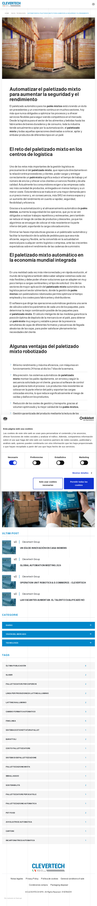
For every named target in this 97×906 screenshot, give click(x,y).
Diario (48, 625)
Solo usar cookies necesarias (48, 483)
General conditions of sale (72, 878)
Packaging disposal (59, 885)
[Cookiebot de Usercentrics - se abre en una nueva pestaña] (82, 419)
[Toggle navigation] (93, 4)
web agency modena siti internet (13, 898)
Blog (13, 13)
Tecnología (21, 13)
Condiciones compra (38, 885)
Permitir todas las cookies (79, 483)
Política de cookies (49, 878)
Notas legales (17, 878)
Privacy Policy (32, 878)
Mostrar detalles (80, 473)
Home (7, 13)
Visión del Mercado (48, 634)
